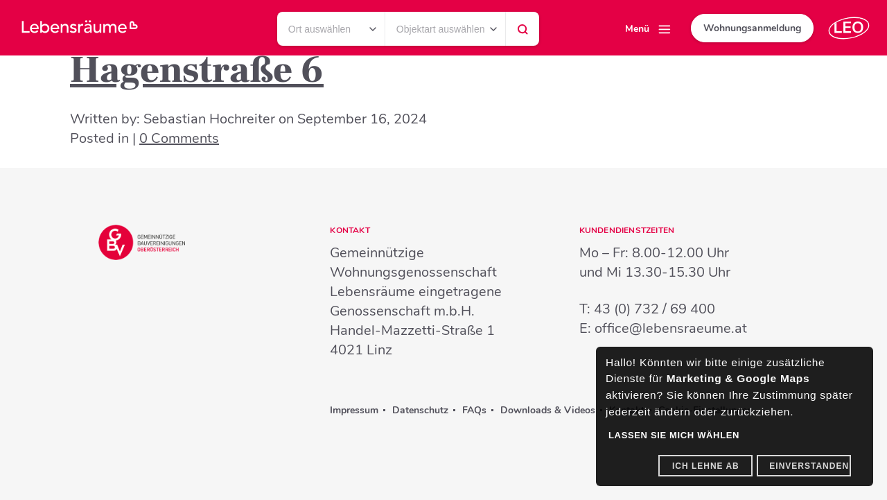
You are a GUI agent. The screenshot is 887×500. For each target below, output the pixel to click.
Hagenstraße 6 (197, 70)
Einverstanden (809, 466)
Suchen (522, 32)
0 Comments (179, 138)
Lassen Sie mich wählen (673, 435)
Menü (637, 28)
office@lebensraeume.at (671, 328)
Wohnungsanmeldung (752, 28)
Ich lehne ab (705, 466)
